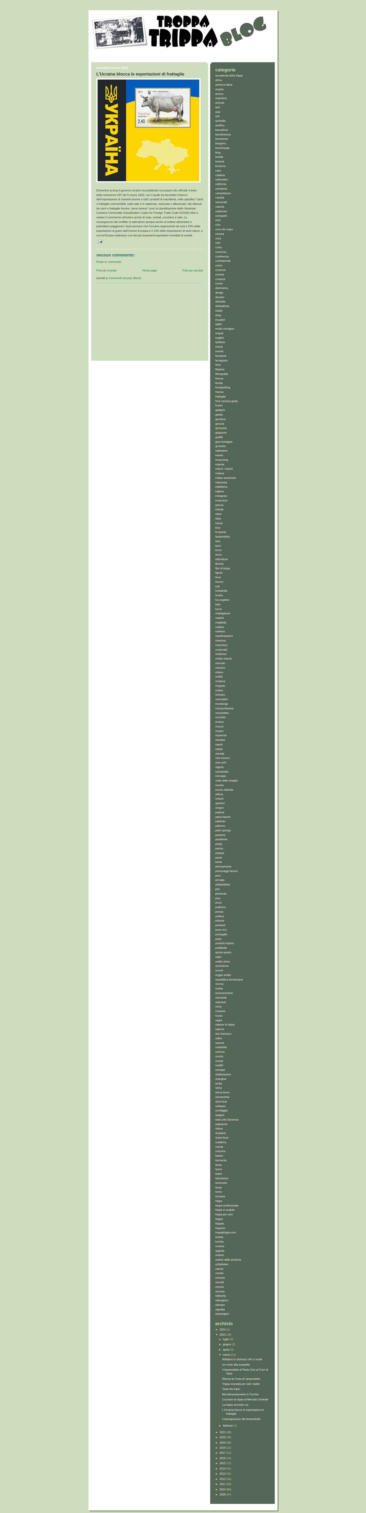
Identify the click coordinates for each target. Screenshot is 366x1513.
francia (219, 391)
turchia (219, 1241)
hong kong (221, 459)
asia (217, 111)
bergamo (220, 143)
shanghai (220, 1078)
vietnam (220, 1304)
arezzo (219, 93)
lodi (217, 586)
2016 (223, 1458)
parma (219, 848)
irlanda (219, 509)
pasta (218, 857)
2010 (223, 1489)
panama (220, 834)
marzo (227, 1354)
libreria (219, 563)
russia (219, 1015)
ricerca (219, 983)
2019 (223, 1442)
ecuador (220, 319)
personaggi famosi (226, 871)
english (219, 337)
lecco (218, 554)
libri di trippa (222, 568)
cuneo (219, 283)
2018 (223, 1447)
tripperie (220, 1228)
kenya (219, 523)
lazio (218, 545)
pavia (218, 861)
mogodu (220, 685)
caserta (219, 206)
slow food (221, 1101)
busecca (220, 165)
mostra (219, 721)
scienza (220, 1051)
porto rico (221, 929)
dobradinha (222, 306)
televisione (221, 1178)
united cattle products (228, 1259)
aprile (226, 1349)
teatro (218, 1173)
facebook (220, 355)
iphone (219, 505)
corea (218, 265)
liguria (219, 572)
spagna (219, 1115)
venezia (220, 1277)
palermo (220, 825)
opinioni (220, 803)
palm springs (223, 830)
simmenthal (222, 1096)
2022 (223, 1334)
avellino (220, 125)
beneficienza (223, 134)
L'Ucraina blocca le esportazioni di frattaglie (140, 74)
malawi (219, 627)
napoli (219, 744)
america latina (223, 84)
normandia (221, 771)
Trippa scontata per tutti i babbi (241, 1383)
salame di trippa (225, 1024)
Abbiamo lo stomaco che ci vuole (242, 1359)
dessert (219, 297)
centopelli (221, 215)
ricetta (219, 988)
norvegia (220, 775)
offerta (219, 794)
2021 (223, 1432)
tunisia (219, 1237)
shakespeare (223, 1074)
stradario (220, 1133)
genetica (220, 419)
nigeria (219, 767)
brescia (219, 161)
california (220, 184)
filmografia (221, 373)
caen (218, 170)
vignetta (220, 1309)
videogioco (221, 1300)
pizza (218, 902)
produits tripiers (224, 943)
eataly (219, 310)
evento (219, 351)
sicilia (218, 1083)
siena (218, 1087)
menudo (220, 663)
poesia (219, 911)
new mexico (222, 757)
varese (219, 1268)
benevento (221, 138)
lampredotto (222, 536)
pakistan (220, 821)
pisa (217, 898)
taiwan (219, 1155)
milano (219, 672)
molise (219, 690)
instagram (221, 495)
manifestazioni (224, 635)
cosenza (220, 269)
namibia (220, 739)
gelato (219, 414)
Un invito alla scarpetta (236, 1364)
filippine (220, 369)
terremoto (221, 1182)
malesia (220, 631)
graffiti (219, 437)
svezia (219, 1146)
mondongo (221, 703)
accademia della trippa (229, 75)
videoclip (220, 1295)
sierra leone (222, 1092)
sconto (219, 1056)
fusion (219, 405)
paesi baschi (223, 816)
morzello (220, 717)
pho (217, 889)
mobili (218, 676)
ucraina (219, 1246)
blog (217, 152)
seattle (219, 1065)
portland (220, 925)
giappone (220, 432)
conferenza (222, 256)
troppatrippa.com (225, 1232)
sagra (218, 1020)
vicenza (220, 1291)
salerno (219, 1029)
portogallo (221, 934)
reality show (222, 961)
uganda (219, 1250)
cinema (219, 233)
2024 (223, 1329)
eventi (219, 346)
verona (219, 1286)
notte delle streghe (226, 780)
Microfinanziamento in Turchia (240, 1394)
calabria (220, 175)
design (219, 292)
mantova (220, 640)
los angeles (222, 599)
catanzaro (221, 211)
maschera (221, 645)
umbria (219, 1255)
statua (219, 1128)
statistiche (221, 1124)
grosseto (220, 446)
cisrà (218, 238)
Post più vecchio (193, 270)
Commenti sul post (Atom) (125, 278)
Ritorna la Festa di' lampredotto (241, 1378)
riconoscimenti (224, 993)
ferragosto (221, 360)
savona (219, 1042)
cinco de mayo (224, 229)
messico (220, 667)
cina (217, 224)
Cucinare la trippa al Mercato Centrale (245, 1399)
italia (218, 518)
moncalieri (221, 699)
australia (220, 120)
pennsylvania (223, 866)
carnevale (221, 202)
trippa (218, 1200)
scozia (219, 1060)
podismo (220, 907)
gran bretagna (223, 441)
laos (217, 541)
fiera (218, 364)
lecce (218, 550)
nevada (219, 753)
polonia (219, 920)
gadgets (220, 409)
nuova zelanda (224, 789)
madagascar (222, 613)
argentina (221, 98)
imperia (219, 464)
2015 (223, 1463)
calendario (221, 179)
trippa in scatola (225, 1209)
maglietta (220, 622)
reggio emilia (223, 974)
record (219, 970)
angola (219, 89)
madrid (219, 617)
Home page (149, 270)
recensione (222, 965)
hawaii (219, 455)
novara (219, 785)
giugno (227, 1344)
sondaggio (221, 1110)
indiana (219, 473)
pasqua (219, 852)
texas (218, 1187)
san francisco (223, 1033)
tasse (218, 1164)
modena (220, 681)
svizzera (220, 1151)
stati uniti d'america (227, 1119)
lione (218, 577)
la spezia (220, 531)
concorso (220, 251)
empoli (219, 333)
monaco (220, 694)
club (217, 242)
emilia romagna (224, 328)
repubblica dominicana (229, 979)
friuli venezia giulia (226, 401)
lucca (218, 608)
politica (219, 916)
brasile (219, 156)
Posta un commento (108, 261)
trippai (219, 1218)
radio (218, 956)
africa (218, 80)
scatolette (221, 1047)
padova (219, 812)
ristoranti (220, 1002)
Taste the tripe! (231, 1388)
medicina (220, 653)
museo (219, 730)
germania (221, 428)
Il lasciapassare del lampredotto (241, 1418)
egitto (218, 324)
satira (218, 1038)
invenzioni (221, 500)
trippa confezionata (226, 1205)
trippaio (219, 1223)
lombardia (221, 590)
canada (219, 197)
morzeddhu (222, 712)
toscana (220, 1196)
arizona (219, 102)
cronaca (220, 279)
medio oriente (223, 658)
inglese (219, 491)
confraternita (223, 260)
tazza (218, 1169)
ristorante (221, 997)
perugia (219, 879)
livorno (219, 581)
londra (219, 595)
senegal (220, 1069)
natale (219, 749)
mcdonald (221, 649)
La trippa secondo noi (235, 1404)
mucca (219, 726)
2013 (223, 1473)
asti (217, 116)
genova (219, 423)
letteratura (221, 559)
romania (220, 1011)
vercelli (219, 1282)
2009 (223, 1494)
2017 (223, 1452)
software (220, 1106)
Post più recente (106, 270)
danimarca (221, 287)
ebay (218, 315)
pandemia (221, 839)
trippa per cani (224, 1214)
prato (218, 938)
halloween (221, 450)
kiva (217, 527)
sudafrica (220, 1142)
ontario (219, 798)
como (218, 247)
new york (220, 762)
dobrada (220, 301)
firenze (219, 378)
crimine (219, 274)
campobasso (223, 193)
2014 (223, 1468)
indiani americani (225, 477)
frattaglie (220, 396)
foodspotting (222, 387)
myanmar (221, 735)
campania (221, 188)
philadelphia (222, 884)
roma (218, 1006)
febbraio (228, 1425)
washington (222, 1313)
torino (218, 1191)
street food (221, 1137)
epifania (220, 342)
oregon (219, 807)
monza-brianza (224, 708)
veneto (219, 1273)
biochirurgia (222, 147)
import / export (224, 468)
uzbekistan (221, 1264)
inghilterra (221, 486)
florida (219, 383)
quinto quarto (223, 952)
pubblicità (221, 947)
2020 (223, 1437)
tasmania (220, 1160)
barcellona (221, 129)
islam (218, 513)
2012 (223, 1478)
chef (217, 220)
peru (218, 875)
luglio (226, 1339)
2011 (223, 1484)
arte (217, 107)
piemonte (220, 893)
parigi (218, 843)
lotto (217, 604)
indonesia (221, 482)
